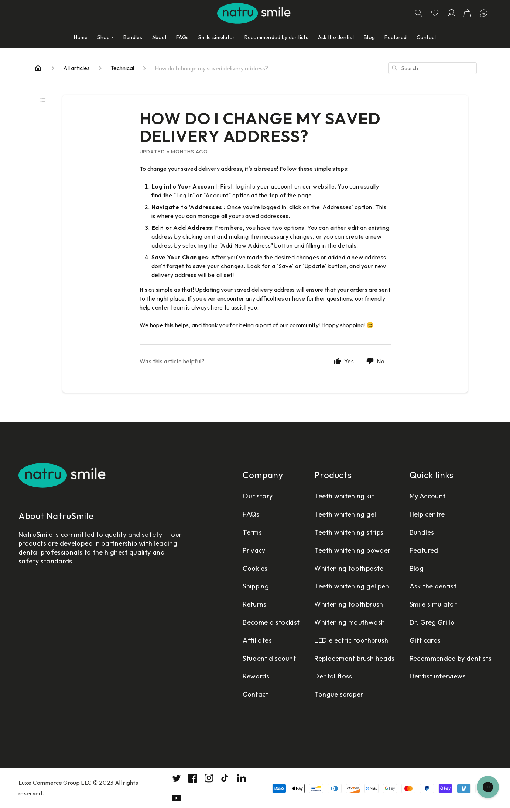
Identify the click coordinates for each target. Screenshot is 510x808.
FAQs (251, 514)
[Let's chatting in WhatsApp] (483, 13)
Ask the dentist (433, 586)
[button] (467, 13)
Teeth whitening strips (348, 532)
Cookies (255, 568)
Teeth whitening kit (344, 496)
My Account (428, 496)
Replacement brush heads (354, 658)
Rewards (256, 676)
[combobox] (432, 68)
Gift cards (425, 640)
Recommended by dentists (451, 658)
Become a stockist (271, 622)
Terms (252, 532)
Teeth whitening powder (352, 550)
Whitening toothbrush (348, 604)
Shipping (256, 586)
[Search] (418, 13)
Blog (417, 568)
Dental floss (333, 676)
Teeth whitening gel (345, 514)
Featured (424, 550)
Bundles (422, 532)
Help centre (427, 514)
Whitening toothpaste (348, 568)
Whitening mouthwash (349, 622)
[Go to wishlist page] (435, 13)
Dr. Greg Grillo (432, 622)
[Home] (38, 68)
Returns (255, 604)
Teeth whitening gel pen (351, 586)
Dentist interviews (438, 676)
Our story (258, 496)
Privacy (254, 550)
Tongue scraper (338, 694)
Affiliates (257, 640)
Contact (255, 694)
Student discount (269, 658)
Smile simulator (433, 604)
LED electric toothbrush (351, 640)
